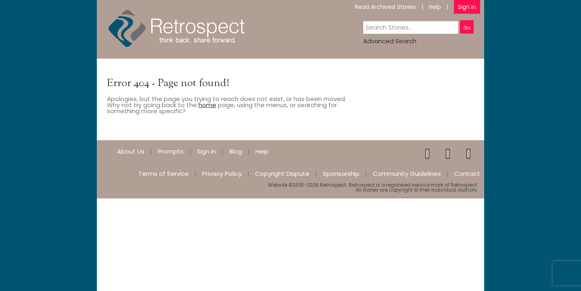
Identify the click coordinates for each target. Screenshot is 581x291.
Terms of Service (163, 174)
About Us (130, 151)
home (207, 105)
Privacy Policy (222, 174)
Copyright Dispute (282, 174)
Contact (467, 174)
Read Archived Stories (385, 7)
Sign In (467, 7)
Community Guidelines (407, 174)
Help (435, 7)
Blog (235, 151)
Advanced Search (389, 41)
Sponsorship (341, 174)
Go (466, 27)
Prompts (171, 151)
